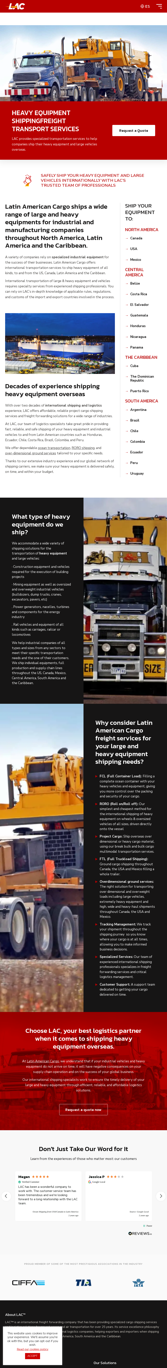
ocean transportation (54, 448)
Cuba (134, 366)
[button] (6, 1196)
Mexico (135, 260)
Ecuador (136, 452)
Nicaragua (138, 337)
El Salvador (139, 305)
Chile (134, 431)
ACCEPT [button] (32, 1356)
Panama (136, 348)
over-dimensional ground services (30, 453)
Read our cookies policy (32, 1349)
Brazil (134, 420)
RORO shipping (83, 448)
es (147, 6)
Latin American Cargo (43, 1061)
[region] (83, 1196)
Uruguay (137, 474)
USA (133, 249)
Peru (134, 463)
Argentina (138, 410)
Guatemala (139, 315)
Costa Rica (138, 294)
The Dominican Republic (142, 379)
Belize (135, 284)
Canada (136, 238)
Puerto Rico (139, 391)
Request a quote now (83, 1109)
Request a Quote (133, 130)
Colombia (137, 442)
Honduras (138, 326)
